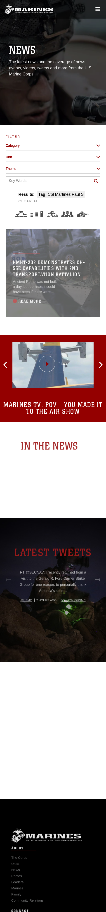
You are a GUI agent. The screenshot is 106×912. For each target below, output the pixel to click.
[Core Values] (52, 214)
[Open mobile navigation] (97, 9)
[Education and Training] (37, 214)
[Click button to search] (96, 181)
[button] (21, 364)
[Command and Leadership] (67, 214)
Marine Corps (53, 842)
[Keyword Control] (53, 180)
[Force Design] (21, 214)
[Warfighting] (83, 214)
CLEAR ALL (30, 201)
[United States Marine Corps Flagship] (29, 9)
